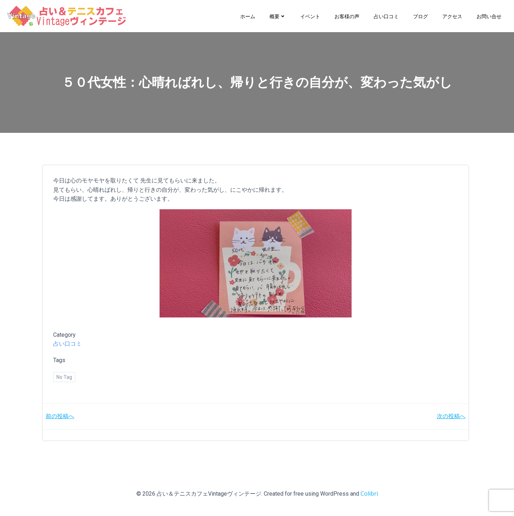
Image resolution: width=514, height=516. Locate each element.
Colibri (369, 495)
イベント (310, 15)
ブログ (420, 15)
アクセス (452, 15)
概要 (277, 15)
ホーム (247, 15)
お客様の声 (346, 15)
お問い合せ (489, 15)
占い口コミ (386, 15)
